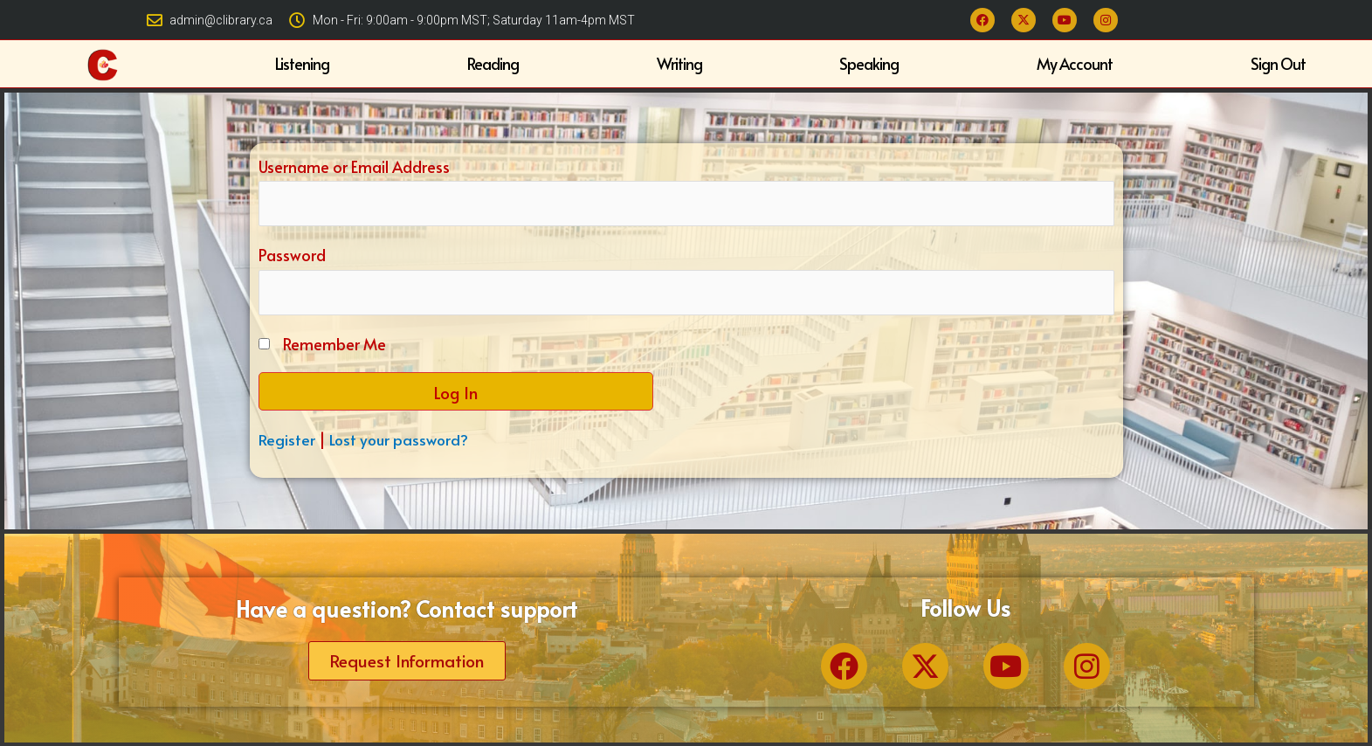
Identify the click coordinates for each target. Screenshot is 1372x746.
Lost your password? (401, 441)
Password (292, 255)
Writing (679, 63)
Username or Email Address (354, 165)
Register (287, 441)
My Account (1075, 63)
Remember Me (334, 345)
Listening (302, 63)
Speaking (869, 63)
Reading (493, 63)
